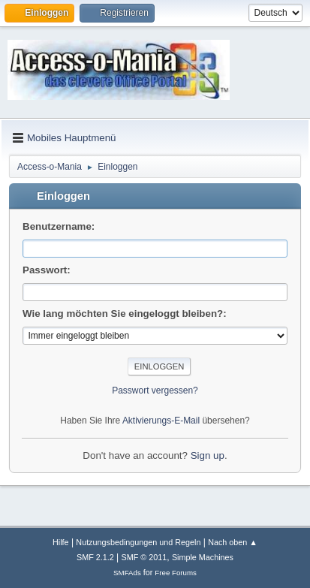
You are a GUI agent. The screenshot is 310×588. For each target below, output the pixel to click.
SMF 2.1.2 (95, 557)
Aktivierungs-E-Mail (161, 420)
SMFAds (127, 572)
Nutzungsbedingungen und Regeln (138, 542)
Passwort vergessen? (155, 390)
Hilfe (61, 542)
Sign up (207, 455)
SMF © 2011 (144, 557)
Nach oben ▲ (232, 542)
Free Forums (176, 572)
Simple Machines (202, 557)
